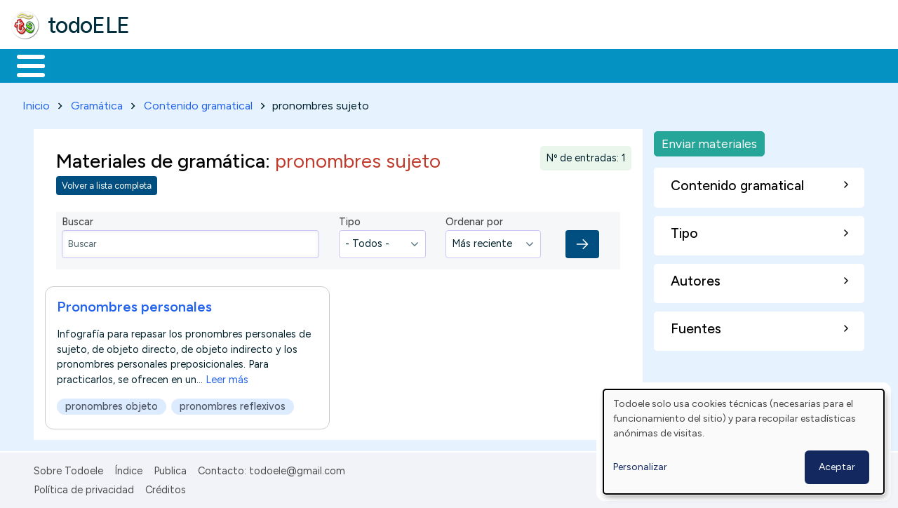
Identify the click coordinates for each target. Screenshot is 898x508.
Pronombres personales (134, 303)
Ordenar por (474, 219)
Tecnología (419, 64)
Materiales (79, 64)
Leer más (227, 376)
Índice (128, 468)
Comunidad (513, 64)
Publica (170, 468)
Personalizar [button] (640, 467)
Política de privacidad (84, 487)
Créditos (165, 487)
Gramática (97, 102)
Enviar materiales (709, 140)
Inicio (23, 65)
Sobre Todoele (68, 468)
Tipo (350, 219)
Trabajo (253, 64)
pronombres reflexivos (233, 403)
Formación (169, 64)
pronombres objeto (111, 403)
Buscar (576, 65)
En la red (331, 64)
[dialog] (743, 441)
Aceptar (837, 467)
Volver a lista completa (107, 183)
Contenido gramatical (198, 102)
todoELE (89, 25)
